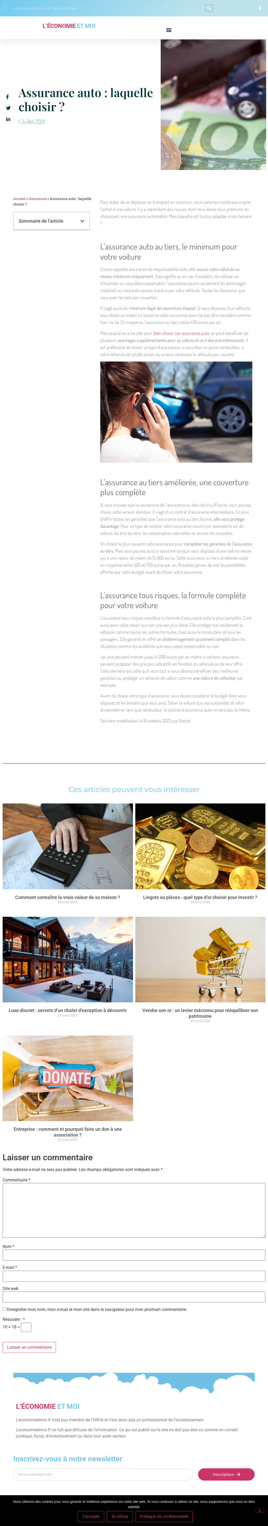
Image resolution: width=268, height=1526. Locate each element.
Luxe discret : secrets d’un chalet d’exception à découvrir (68, 1010)
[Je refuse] (259, 1510)
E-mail (10, 1267)
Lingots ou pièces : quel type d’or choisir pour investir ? (200, 897)
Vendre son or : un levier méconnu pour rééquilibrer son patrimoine (200, 1013)
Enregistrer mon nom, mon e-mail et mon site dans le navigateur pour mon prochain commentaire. (97, 1310)
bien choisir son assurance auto (181, 333)
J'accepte (91, 1516)
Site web (10, 1289)
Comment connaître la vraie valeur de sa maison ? (67, 897)
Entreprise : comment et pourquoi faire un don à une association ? (68, 1132)
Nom (8, 1247)
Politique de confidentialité (164, 1516)
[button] (209, 8)
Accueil (19, 198)
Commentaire (16, 1180)
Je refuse (120, 1516)
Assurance (38, 198)
